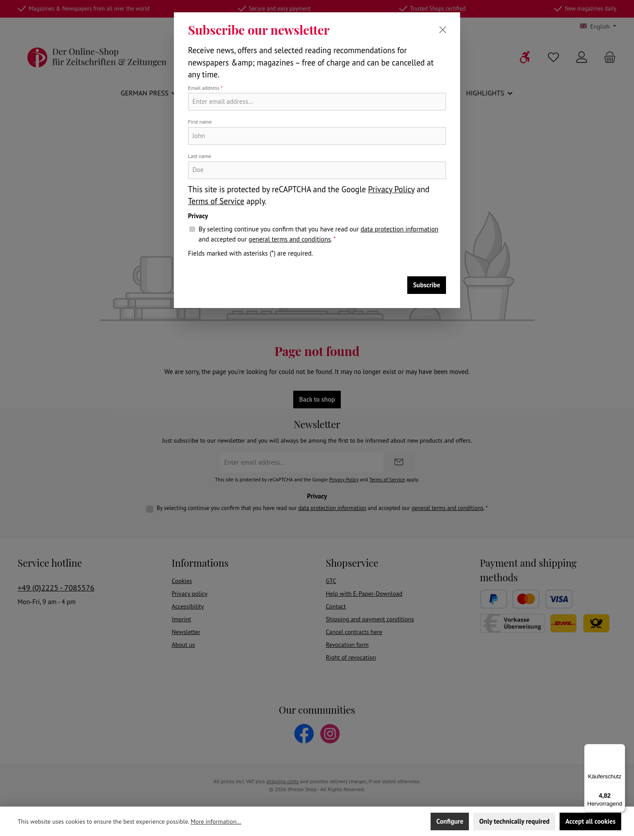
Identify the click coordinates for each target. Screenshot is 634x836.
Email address (205, 87)
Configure (449, 821)
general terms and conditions (290, 239)
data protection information (400, 229)
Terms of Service (216, 201)
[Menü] (620, 749)
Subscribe (426, 285)
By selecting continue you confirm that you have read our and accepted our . (319, 234)
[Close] (443, 30)
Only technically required (514, 821)
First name (200, 121)
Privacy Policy (391, 189)
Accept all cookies (590, 821)
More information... (216, 821)
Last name (199, 156)
